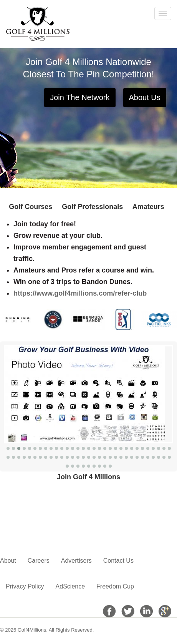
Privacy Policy (25, 586)
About (8, 560)
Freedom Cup (115, 586)
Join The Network (79, 97)
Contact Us (118, 560)
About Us (144, 97)
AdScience (70, 586)
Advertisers (76, 560)
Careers (39, 560)
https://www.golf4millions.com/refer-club (80, 293)
